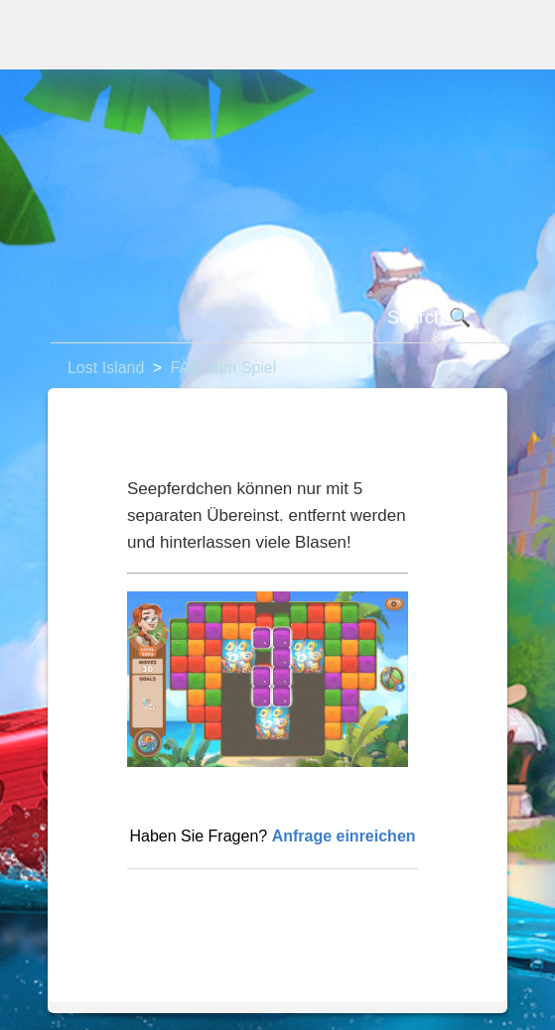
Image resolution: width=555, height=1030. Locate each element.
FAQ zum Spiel (224, 367)
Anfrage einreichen (344, 836)
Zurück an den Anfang (215, 900)
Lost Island (106, 367)
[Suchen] (277, 318)
